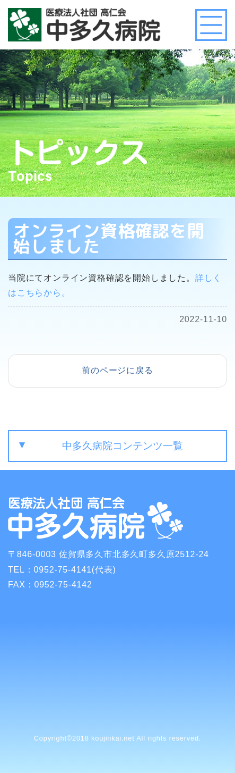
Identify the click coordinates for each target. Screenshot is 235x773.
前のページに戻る (117, 370)
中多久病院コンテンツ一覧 (122, 445)
